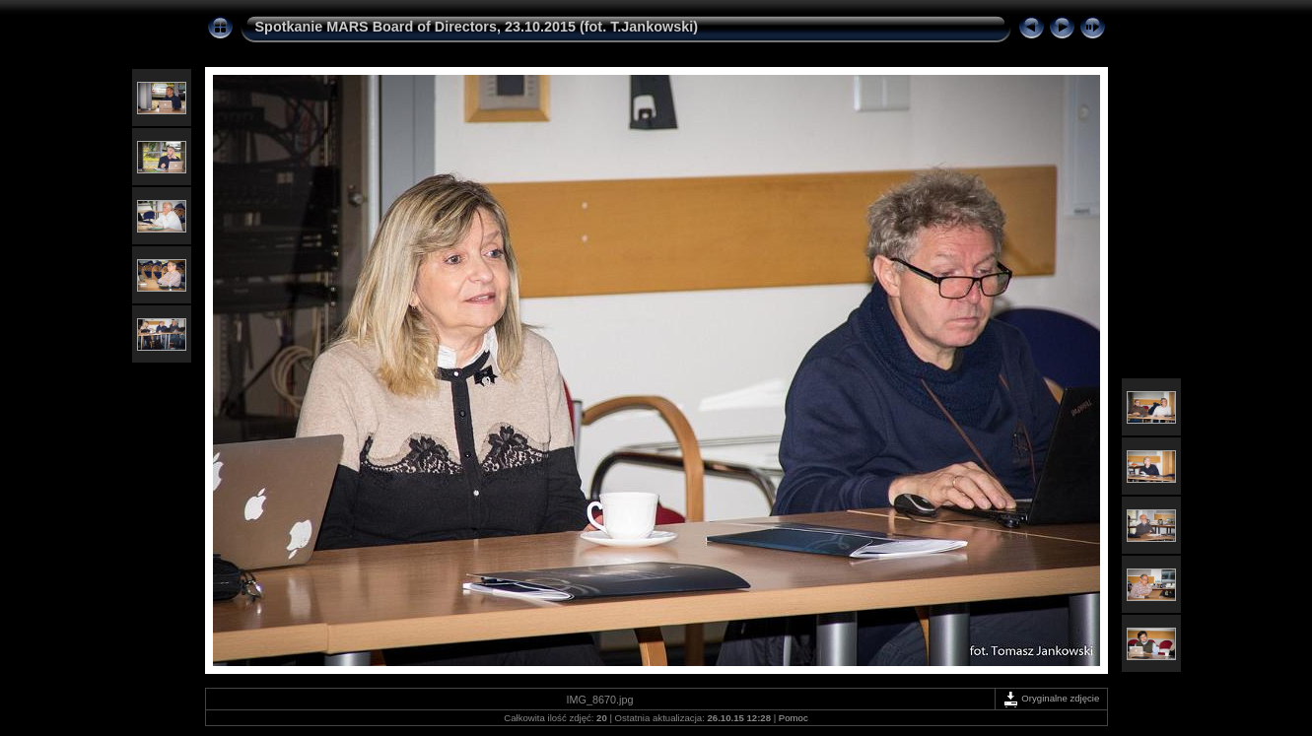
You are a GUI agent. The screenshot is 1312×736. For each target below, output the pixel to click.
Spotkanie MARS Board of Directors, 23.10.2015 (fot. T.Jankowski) (476, 26)
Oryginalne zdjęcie (1051, 698)
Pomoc (793, 717)
